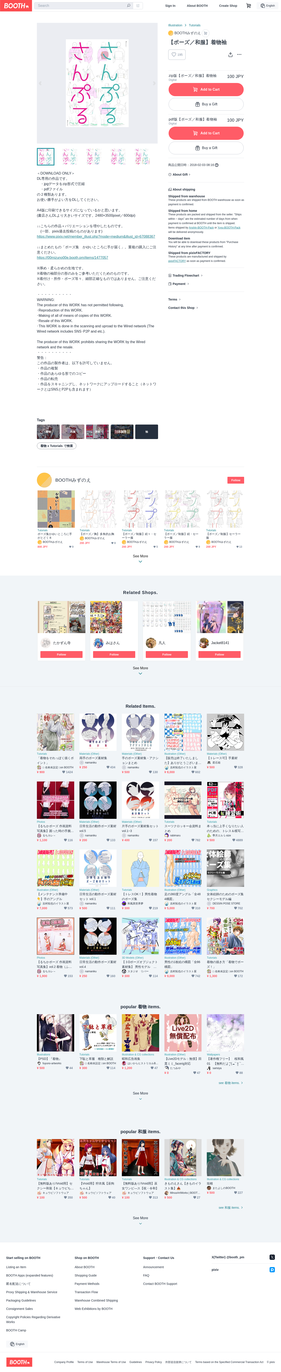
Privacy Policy (153, 1362)
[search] (128, 6)
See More (140, 672)
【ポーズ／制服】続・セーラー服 (181, 535)
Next (154, 83)
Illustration (175, 25)
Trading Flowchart (186, 275)
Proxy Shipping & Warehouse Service (31, 1292)
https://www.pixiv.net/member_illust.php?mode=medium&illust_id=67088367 (96, 236)
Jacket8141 (220, 643)
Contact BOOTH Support (160, 1284)
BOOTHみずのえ (73, 480)
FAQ (146, 1275)
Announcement (153, 1267)
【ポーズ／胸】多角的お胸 (97, 534)
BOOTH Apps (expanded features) (29, 1275)
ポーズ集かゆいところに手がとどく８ (55, 535)
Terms (172, 299)
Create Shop (228, 5)
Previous (40, 83)
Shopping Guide (86, 1275)
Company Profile (64, 1362)
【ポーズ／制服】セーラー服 (223, 535)
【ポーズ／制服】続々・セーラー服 (139, 535)
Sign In (170, 5)
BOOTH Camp (16, 1330)
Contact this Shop (181, 308)
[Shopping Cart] (248, 5)
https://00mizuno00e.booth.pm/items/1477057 (72, 257)
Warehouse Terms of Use (111, 1362)
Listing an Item (16, 1267)
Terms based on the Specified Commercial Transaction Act (229, 1362)
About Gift (180, 174)
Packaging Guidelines (21, 1300)
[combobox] (83, 5)
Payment (179, 284)
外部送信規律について (178, 1362)
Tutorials (194, 25)
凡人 (162, 643)
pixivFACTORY (177, 261)
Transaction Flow (86, 1292)
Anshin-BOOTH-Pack (201, 227)
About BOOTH (197, 5)
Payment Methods (87, 1284)
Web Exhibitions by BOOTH (93, 1309)
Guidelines (136, 1362)
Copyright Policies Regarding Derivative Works (33, 1319)
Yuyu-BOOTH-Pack (229, 227)
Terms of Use (85, 1362)
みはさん (113, 643)
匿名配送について (18, 1284)
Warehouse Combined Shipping (96, 1300)
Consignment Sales (19, 1309)
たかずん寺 (62, 643)
